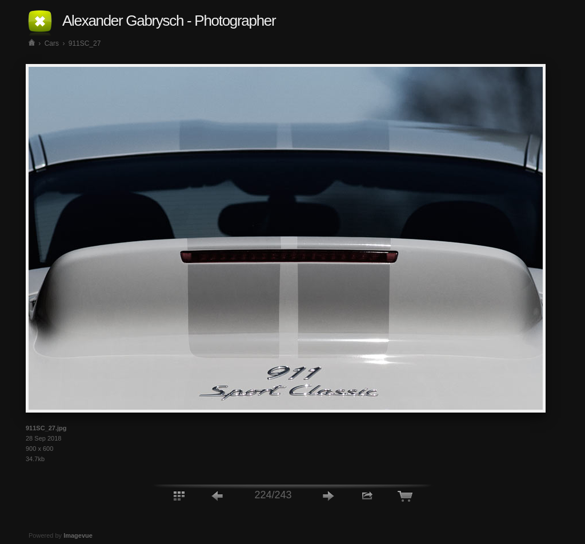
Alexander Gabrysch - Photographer (168, 20)
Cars (52, 43)
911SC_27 (85, 43)
